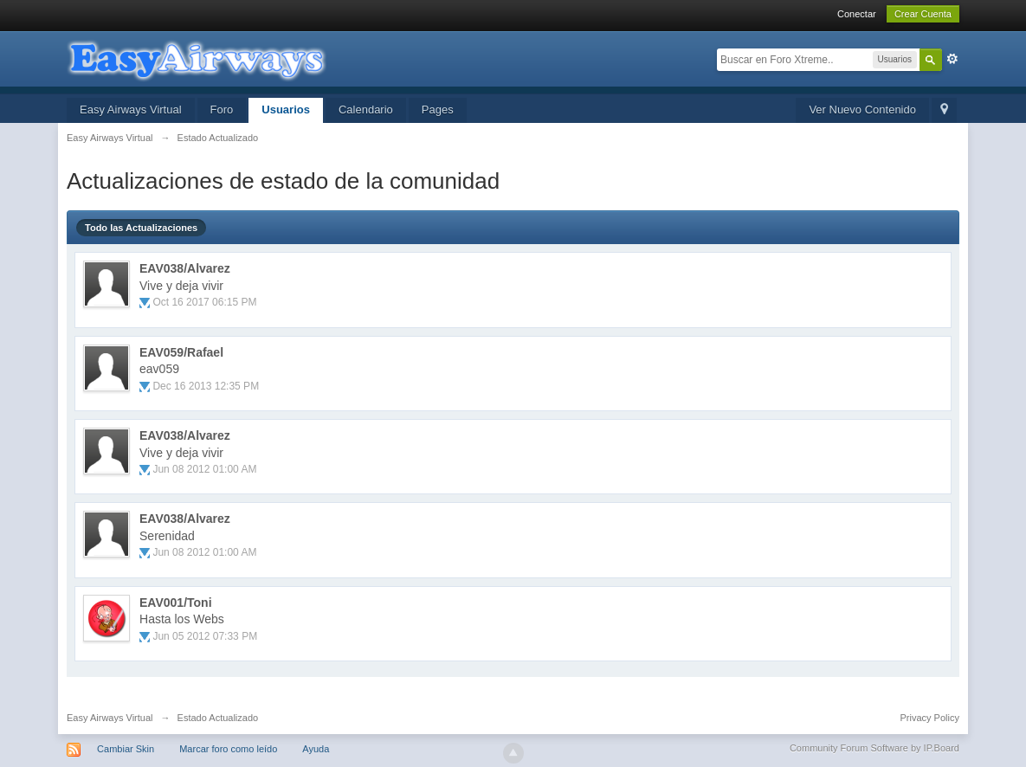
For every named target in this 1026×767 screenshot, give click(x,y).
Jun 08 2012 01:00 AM (204, 469)
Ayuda (315, 749)
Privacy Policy (929, 717)
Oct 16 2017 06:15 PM (204, 302)
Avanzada (952, 59)
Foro (222, 109)
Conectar (856, 14)
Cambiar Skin (125, 749)
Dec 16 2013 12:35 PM (205, 386)
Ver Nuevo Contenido (862, 109)
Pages (438, 109)
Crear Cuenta (923, 14)
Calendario (366, 109)
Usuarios (285, 109)
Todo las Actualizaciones (141, 227)
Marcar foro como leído (228, 749)
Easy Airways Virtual (131, 109)
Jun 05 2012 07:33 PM (204, 636)
